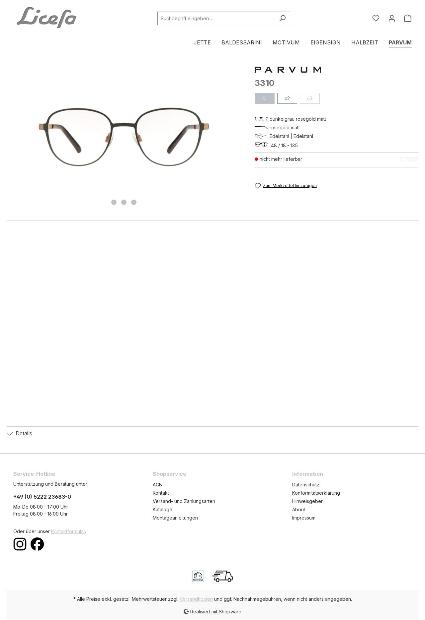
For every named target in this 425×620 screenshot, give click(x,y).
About (298, 509)
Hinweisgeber (307, 501)
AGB (157, 484)
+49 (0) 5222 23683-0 (42, 496)
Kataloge (162, 509)
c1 (264, 98)
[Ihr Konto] (392, 18)
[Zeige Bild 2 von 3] (124, 202)
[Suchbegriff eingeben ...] (216, 18)
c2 (287, 98)
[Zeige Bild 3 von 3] (133, 202)
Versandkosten (196, 599)
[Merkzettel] (376, 18)
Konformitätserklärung (316, 493)
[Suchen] (282, 18)
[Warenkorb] (406, 18)
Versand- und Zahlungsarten (184, 501)
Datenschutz (305, 484)
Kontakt (161, 493)
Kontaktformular (68, 531)
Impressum (303, 518)
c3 (309, 98)
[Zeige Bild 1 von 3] (114, 202)
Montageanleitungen (175, 518)
